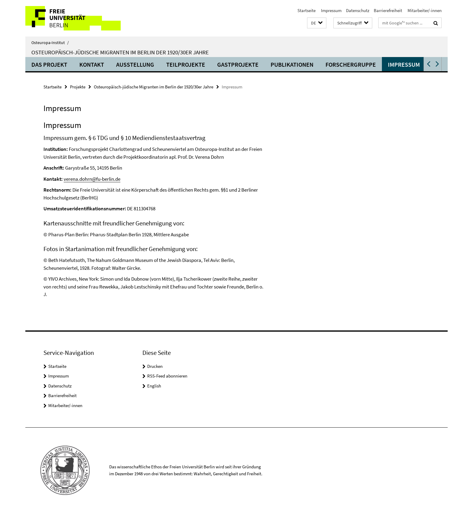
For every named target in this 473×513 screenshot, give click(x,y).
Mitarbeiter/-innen (424, 10)
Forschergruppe (350, 64)
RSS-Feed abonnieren (167, 376)
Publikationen (292, 64)
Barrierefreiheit (388, 10)
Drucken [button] (155, 366)
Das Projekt (49, 64)
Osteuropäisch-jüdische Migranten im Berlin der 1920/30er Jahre (120, 52)
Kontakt (91, 64)
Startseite (306, 10)
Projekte (77, 87)
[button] (316, 23)
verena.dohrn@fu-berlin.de (92, 179)
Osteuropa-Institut (50, 42)
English (154, 386)
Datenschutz (357, 10)
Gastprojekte (238, 64)
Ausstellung (135, 64)
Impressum (330, 10)
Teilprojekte (185, 64)
